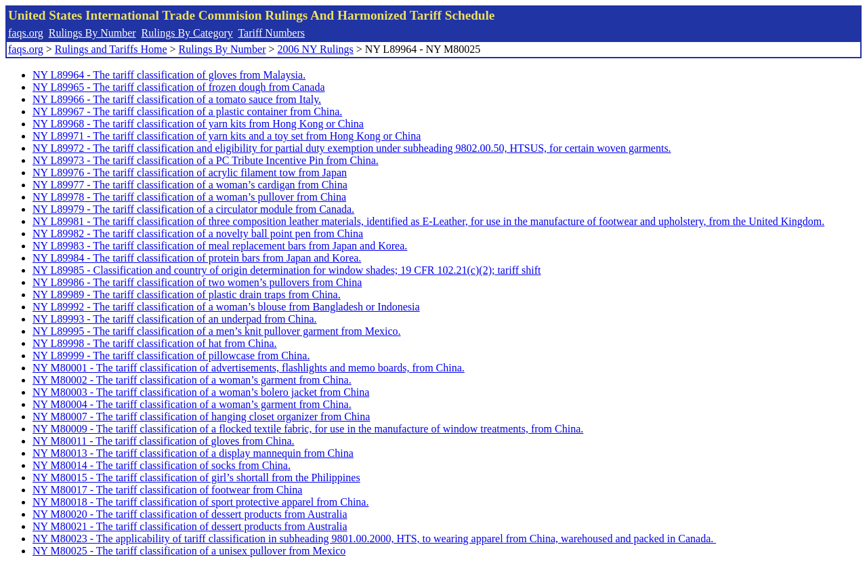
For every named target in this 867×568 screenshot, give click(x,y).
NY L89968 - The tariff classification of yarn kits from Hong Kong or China (198, 123)
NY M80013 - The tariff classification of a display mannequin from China (193, 453)
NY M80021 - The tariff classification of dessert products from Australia (190, 526)
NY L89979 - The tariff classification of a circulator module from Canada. (193, 209)
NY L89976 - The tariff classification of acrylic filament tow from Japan (190, 172)
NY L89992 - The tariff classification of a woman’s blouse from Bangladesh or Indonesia (226, 306)
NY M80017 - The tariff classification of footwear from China (167, 489)
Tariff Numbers (271, 33)
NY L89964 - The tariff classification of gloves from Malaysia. (169, 75)
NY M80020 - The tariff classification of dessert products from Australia (190, 514)
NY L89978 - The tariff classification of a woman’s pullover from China (189, 197)
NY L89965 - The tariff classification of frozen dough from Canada (179, 87)
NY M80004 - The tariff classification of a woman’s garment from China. (192, 404)
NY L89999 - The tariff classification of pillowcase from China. (171, 355)
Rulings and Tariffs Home (111, 49)
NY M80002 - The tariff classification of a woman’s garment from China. (192, 380)
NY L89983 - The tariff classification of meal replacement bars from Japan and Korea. (220, 245)
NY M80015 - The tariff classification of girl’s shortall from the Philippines (196, 477)
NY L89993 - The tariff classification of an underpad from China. (175, 319)
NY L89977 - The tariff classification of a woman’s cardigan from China (190, 184)
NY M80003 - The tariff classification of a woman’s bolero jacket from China (201, 392)
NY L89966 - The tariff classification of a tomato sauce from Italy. (177, 99)
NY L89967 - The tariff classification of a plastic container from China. (187, 111)
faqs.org (25, 33)
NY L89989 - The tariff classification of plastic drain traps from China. (187, 294)
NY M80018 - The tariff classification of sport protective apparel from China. (200, 502)
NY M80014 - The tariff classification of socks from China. (162, 465)
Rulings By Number (92, 33)
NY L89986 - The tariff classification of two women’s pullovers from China (197, 282)
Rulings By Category (187, 33)
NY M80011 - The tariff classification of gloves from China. (164, 441)
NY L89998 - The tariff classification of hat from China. (155, 343)
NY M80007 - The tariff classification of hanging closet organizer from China (201, 416)
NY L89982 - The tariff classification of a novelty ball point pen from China (198, 233)
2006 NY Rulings (316, 49)
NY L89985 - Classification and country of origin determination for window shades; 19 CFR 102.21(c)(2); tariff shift (287, 270)
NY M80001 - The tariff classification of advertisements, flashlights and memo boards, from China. (249, 367)
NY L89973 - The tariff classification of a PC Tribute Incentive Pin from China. (206, 160)
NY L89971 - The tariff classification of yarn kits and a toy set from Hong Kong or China (227, 136)
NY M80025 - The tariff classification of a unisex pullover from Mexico (189, 550)
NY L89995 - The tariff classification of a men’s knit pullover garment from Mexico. (217, 331)
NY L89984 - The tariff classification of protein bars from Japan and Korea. (197, 258)
